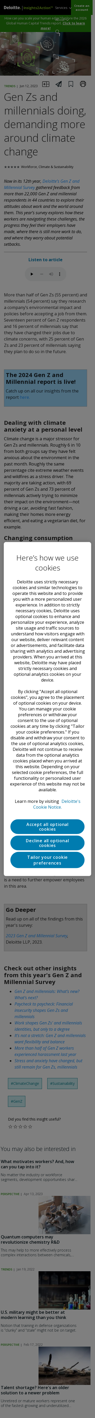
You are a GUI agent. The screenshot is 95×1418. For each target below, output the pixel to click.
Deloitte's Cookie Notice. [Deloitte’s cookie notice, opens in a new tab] (56, 804)
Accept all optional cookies (47, 826)
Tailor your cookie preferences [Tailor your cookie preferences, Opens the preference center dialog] (47, 860)
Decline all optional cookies (47, 843)
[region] (47, 709)
